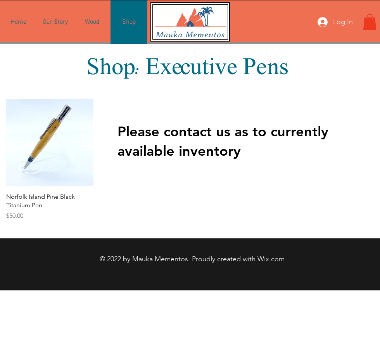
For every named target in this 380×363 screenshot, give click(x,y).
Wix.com (271, 259)
